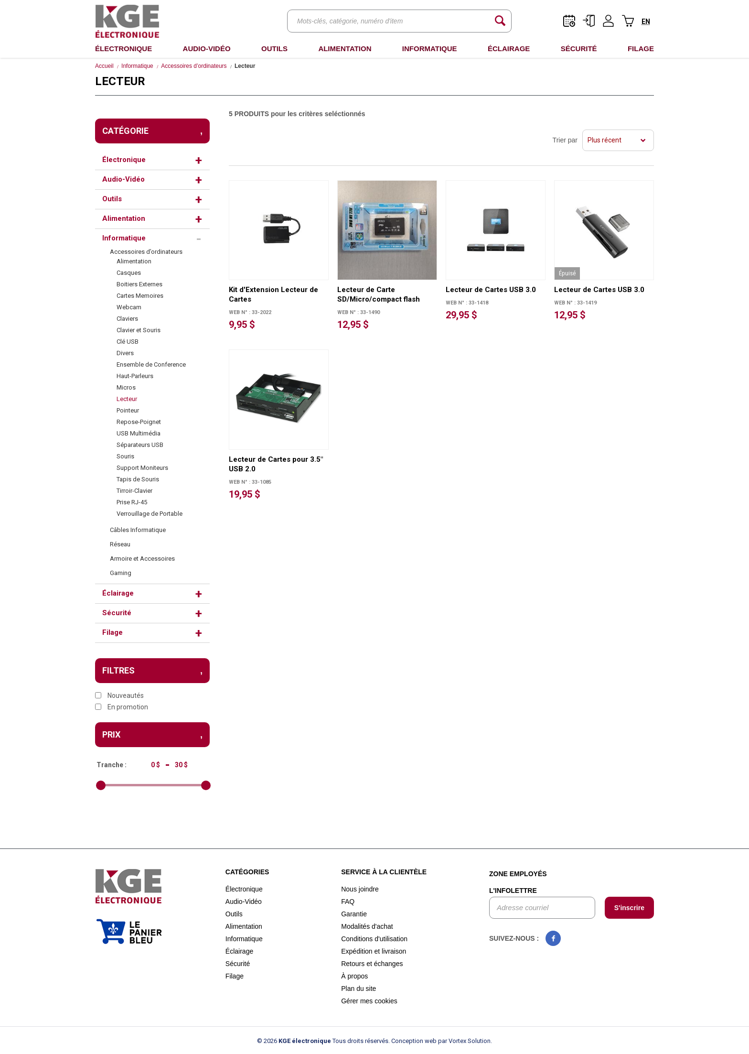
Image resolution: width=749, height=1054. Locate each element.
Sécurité (579, 48)
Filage (641, 48)
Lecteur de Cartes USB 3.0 (491, 289)
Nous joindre (360, 889)
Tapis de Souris (138, 479)
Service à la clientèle (384, 872)
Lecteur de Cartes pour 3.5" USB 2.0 (276, 464)
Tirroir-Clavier (134, 490)
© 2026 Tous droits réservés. (323, 1040)
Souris (125, 456)
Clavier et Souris (138, 330)
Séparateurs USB (140, 444)
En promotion (121, 707)
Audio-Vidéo (207, 48)
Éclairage (509, 48)
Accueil (104, 66)
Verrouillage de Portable (149, 513)
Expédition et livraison (373, 951)
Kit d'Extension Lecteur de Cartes (273, 294)
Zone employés (518, 874)
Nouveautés (119, 695)
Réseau (120, 544)
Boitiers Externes (139, 284)
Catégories (247, 872)
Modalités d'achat (367, 926)
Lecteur (127, 398)
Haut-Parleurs (135, 376)
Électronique (123, 48)
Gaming (120, 572)
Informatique (429, 48)
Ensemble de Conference (151, 364)
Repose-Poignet (139, 421)
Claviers (127, 318)
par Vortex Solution (464, 1040)
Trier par (565, 140)
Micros (126, 387)
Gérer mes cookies (369, 1001)
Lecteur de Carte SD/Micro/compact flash (378, 294)
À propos (354, 976)
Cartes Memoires (140, 295)
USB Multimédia (138, 433)
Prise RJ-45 (132, 502)
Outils (274, 48)
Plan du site (358, 988)
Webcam (129, 307)
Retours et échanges (372, 963)
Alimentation (344, 48)
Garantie (354, 914)
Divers (125, 353)
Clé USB (128, 341)
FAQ (347, 901)
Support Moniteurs (142, 467)
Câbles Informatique (138, 529)
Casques (129, 272)
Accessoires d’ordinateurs (193, 66)
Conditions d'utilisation (374, 939)
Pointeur (128, 410)
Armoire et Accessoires (142, 558)
